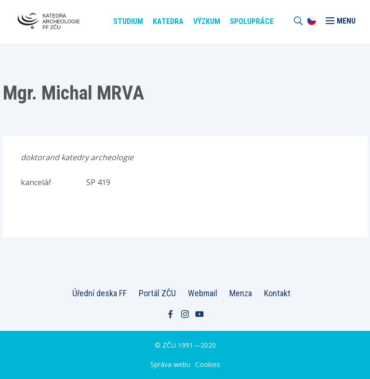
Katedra (168, 21)
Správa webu (170, 364)
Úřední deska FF (99, 293)
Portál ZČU (157, 293)
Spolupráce (252, 21)
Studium (128, 21)
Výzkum (206, 21)
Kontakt (277, 293)
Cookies (207, 364)
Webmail (202, 293)
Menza (240, 293)
